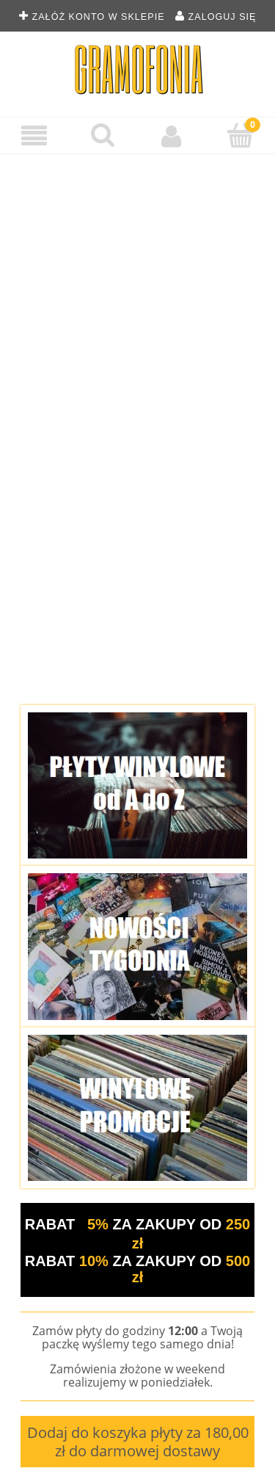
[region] (137, 424)
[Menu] (34, 136)
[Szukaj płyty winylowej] (103, 135)
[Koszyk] (240, 135)
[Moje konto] (172, 136)
